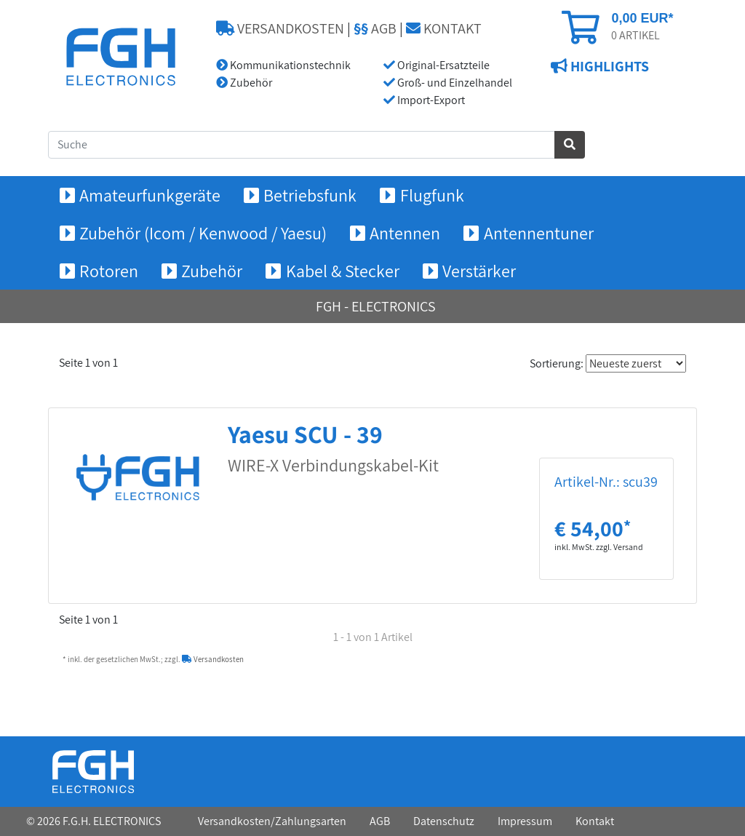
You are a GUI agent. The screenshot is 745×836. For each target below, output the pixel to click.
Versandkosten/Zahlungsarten (272, 821)
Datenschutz (443, 821)
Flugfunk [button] (432, 195)
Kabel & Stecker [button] (342, 270)
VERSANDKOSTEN (280, 28)
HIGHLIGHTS (608, 66)
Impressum (525, 821)
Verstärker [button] (479, 270)
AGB (375, 28)
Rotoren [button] (108, 270)
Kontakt (594, 821)
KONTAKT (444, 28)
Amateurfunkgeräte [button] (149, 195)
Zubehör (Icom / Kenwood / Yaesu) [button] (203, 232)
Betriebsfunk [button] (309, 195)
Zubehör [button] (211, 270)
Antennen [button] (405, 232)
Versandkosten (213, 659)
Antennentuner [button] (539, 232)
